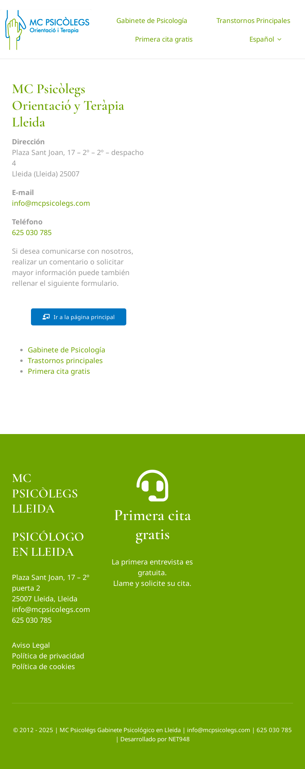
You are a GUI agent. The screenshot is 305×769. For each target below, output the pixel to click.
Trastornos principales (65, 360)
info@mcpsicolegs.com (51, 203)
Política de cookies (43, 666)
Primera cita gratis (59, 371)
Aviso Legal (31, 645)
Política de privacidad (48, 655)
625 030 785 (32, 232)
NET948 (179, 739)
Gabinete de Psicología (66, 349)
